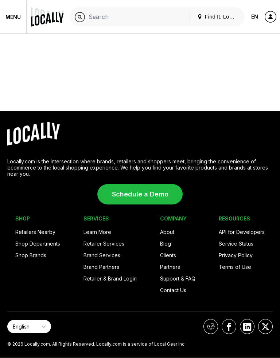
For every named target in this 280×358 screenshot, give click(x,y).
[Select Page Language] (29, 326)
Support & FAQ (177, 278)
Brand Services (101, 255)
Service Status (236, 243)
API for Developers (242, 232)
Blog (165, 243)
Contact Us (173, 290)
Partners (170, 267)
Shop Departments (37, 243)
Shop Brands (30, 255)
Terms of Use (235, 267)
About (167, 232)
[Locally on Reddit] (210, 326)
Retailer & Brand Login (110, 278)
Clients (168, 255)
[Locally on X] (265, 326)
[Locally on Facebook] (229, 326)
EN (254, 16)
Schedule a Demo (140, 194)
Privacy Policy (236, 255)
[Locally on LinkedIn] (247, 326)
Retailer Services (103, 243)
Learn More (97, 232)
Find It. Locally (218, 16)
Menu (13, 17)
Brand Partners (101, 267)
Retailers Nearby (35, 232)
